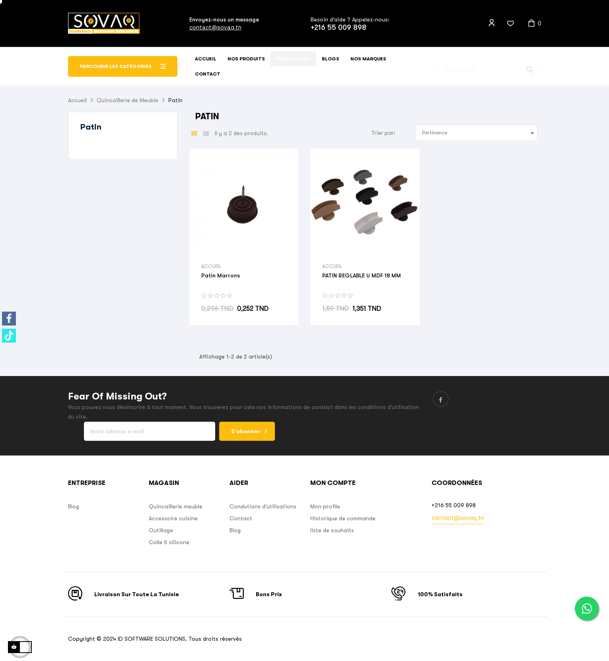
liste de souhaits (332, 530)
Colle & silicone (169, 542)
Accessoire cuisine (173, 518)
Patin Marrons (220, 275)
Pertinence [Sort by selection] (479, 133)
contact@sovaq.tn (215, 27)
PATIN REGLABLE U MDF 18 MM (361, 275)
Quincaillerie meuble (175, 506)
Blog (73, 506)
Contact (241, 518)
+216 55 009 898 (338, 27)
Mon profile (325, 506)
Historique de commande (343, 518)
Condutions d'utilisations (263, 506)
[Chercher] (488, 67)
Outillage (161, 530)
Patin (90, 127)
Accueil (211, 266)
